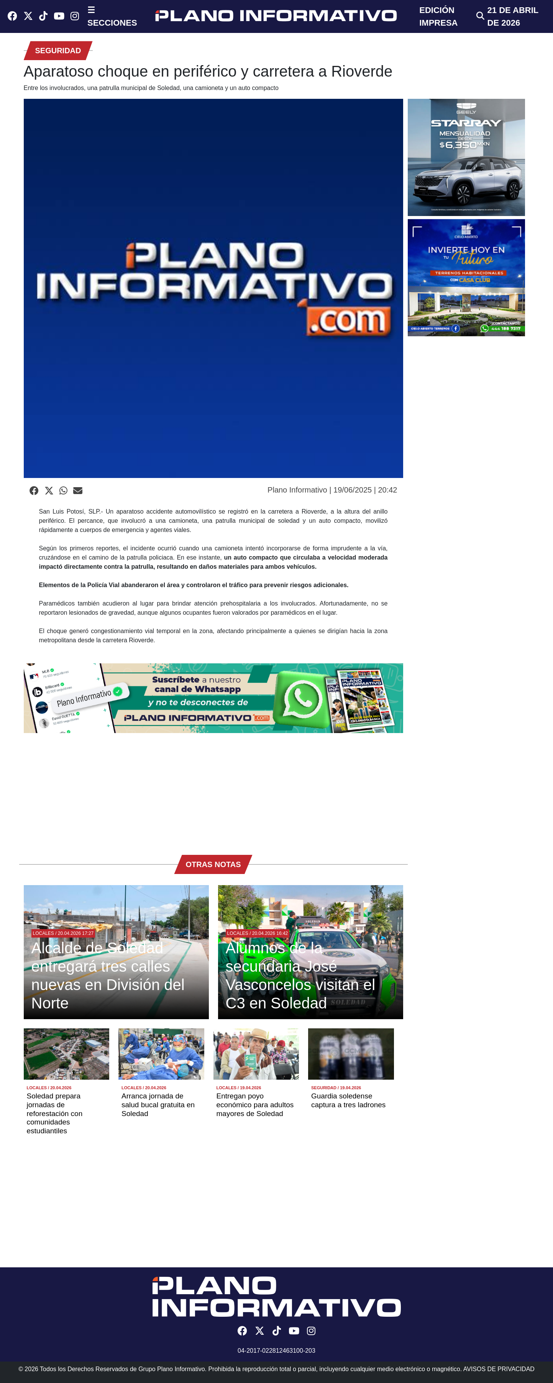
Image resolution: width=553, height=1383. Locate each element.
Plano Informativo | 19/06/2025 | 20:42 (332, 490)
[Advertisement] (213, 790)
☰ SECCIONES (112, 16)
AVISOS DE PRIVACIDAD (499, 1369)
